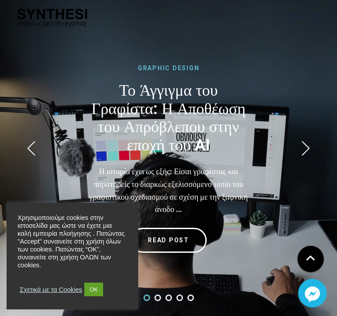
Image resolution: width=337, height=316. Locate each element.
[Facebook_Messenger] (312, 293)
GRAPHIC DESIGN (169, 68)
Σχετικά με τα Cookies (51, 289)
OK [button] (94, 289)
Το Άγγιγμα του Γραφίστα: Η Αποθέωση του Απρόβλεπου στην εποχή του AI (168, 117)
